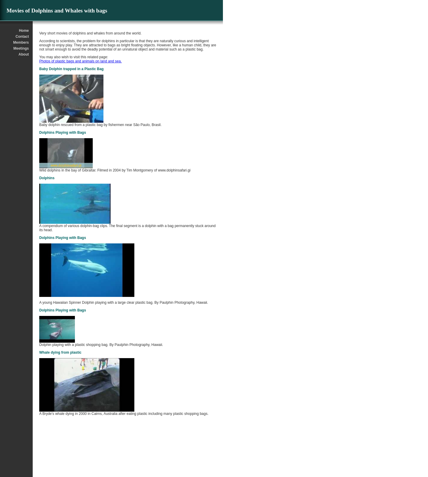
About (23, 54)
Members (21, 42)
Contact (22, 36)
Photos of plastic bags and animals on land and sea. (80, 61)
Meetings (21, 48)
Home (24, 31)
